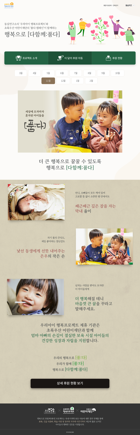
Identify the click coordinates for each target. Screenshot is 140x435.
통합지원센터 (108, 5)
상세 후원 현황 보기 (70, 383)
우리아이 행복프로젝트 (8, 5)
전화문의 (115, 5)
